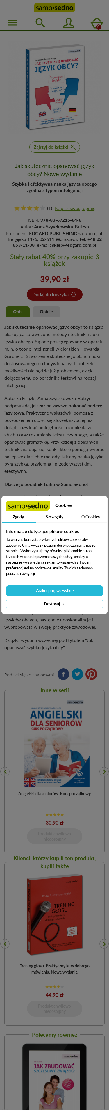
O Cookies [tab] (90, 516)
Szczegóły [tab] (54, 516)
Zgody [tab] (18, 516)
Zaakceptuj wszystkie (55, 590)
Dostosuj (54, 603)
